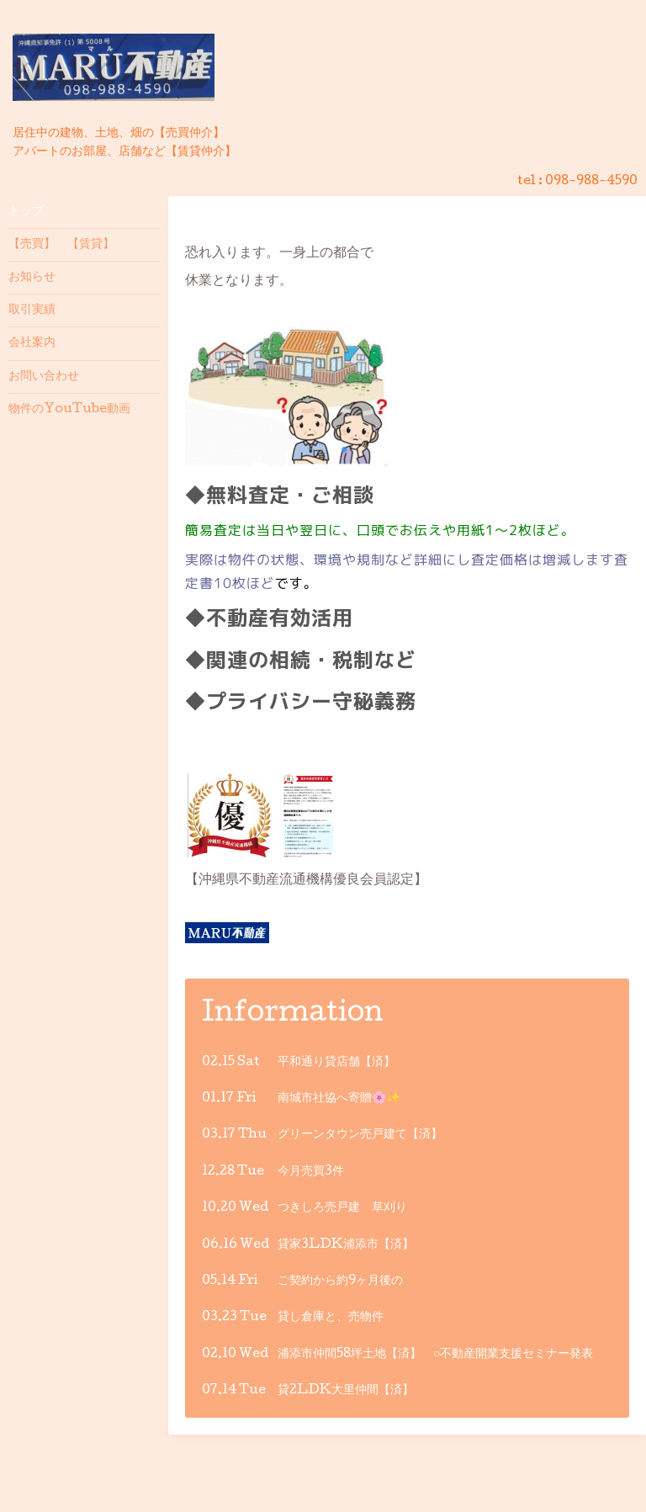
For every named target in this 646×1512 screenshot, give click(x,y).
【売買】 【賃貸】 (61, 245)
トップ (26, 212)
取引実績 (32, 310)
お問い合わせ (43, 377)
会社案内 (32, 343)
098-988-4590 (591, 181)
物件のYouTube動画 (69, 409)
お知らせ (32, 277)
